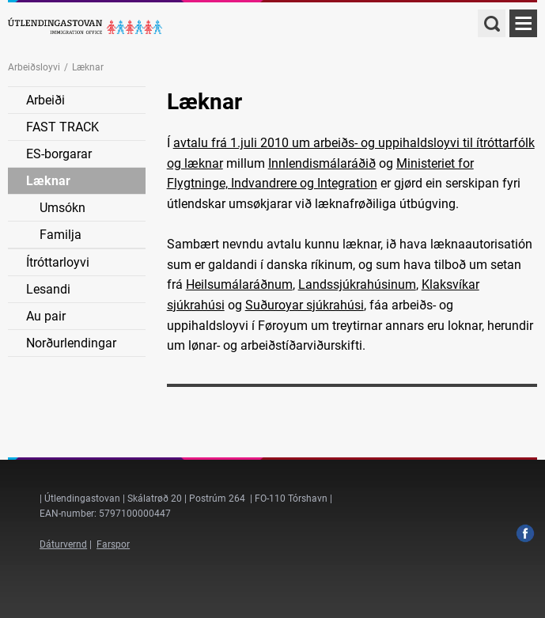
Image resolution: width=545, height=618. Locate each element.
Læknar (48, 180)
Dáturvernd (63, 544)
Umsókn (62, 207)
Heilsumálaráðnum (239, 284)
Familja (60, 234)
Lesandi (48, 289)
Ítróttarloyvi (57, 262)
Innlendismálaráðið (322, 163)
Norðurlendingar (71, 343)
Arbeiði (45, 100)
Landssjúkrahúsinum (357, 284)
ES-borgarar (59, 153)
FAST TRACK (62, 127)
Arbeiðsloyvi (34, 67)
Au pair (46, 316)
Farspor (113, 544)
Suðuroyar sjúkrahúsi (304, 305)
